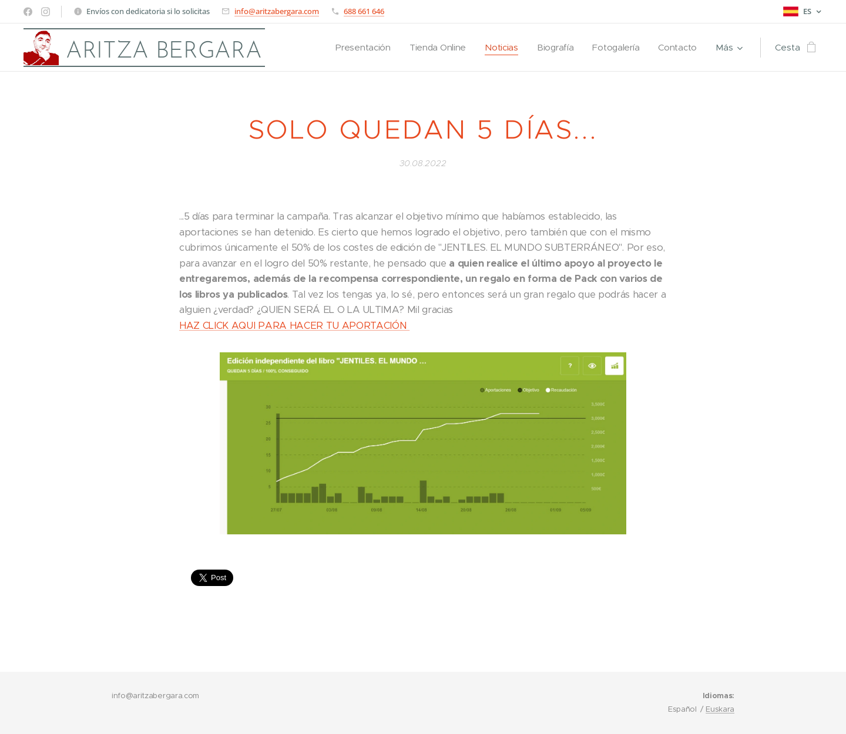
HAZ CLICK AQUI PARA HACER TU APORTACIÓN (294, 325)
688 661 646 (364, 11)
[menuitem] (357, 47)
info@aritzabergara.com (276, 11)
